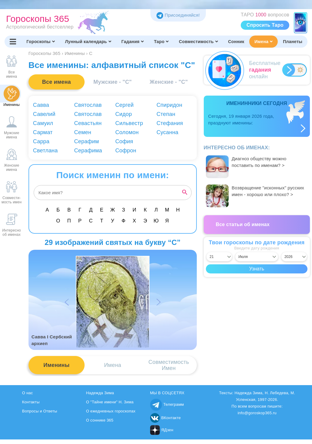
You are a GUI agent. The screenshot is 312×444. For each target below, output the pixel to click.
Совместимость (198, 42)
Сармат (43, 132)
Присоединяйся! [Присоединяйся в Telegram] (178, 15)
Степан (165, 114)
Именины (56, 365)
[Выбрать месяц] (256, 256)
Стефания (169, 123)
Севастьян (88, 123)
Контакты (31, 402)
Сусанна (167, 132)
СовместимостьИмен (169, 365)
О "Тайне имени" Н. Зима (110, 402)
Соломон (127, 132)
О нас (27, 393)
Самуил (43, 123)
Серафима (88, 150)
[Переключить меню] (13, 42)
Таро (161, 42)
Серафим (86, 141)
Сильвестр (129, 123)
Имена (263, 42)
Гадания (132, 42)
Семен (82, 132)
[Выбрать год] (294, 256)
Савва (41, 105)
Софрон (125, 150)
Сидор (123, 114)
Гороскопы (40, 42)
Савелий (44, 114)
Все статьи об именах (243, 224)
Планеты (292, 41)
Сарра (41, 141)
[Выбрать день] (219, 256)
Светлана (45, 150)
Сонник (236, 41)
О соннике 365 (99, 420)
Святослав (88, 105)
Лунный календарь (88, 42)
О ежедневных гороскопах (111, 411)
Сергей (124, 105)
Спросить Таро (265, 25)
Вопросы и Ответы (39, 411)
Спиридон (169, 105)
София (124, 141)
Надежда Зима (100, 393)
